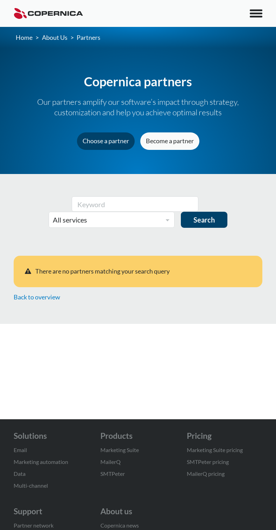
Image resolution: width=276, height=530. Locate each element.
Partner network (34, 525)
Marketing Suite (119, 449)
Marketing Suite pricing (215, 449)
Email (20, 449)
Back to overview (37, 297)
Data (20, 473)
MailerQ (110, 461)
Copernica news (119, 525)
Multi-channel (31, 485)
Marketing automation (41, 461)
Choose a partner (106, 141)
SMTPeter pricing (208, 461)
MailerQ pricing (206, 473)
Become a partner (170, 141)
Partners (88, 37)
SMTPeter (112, 473)
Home (24, 37)
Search (204, 220)
